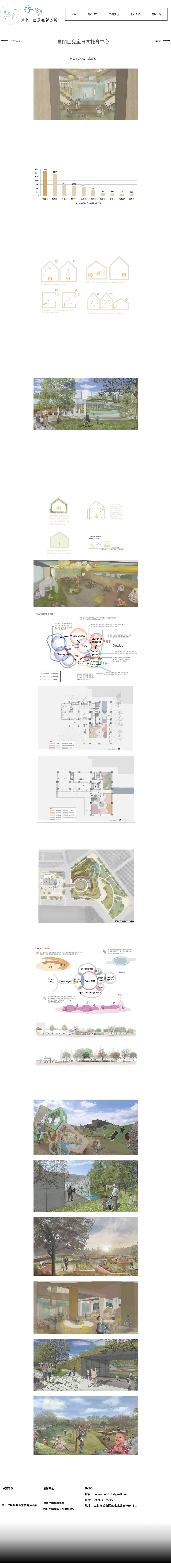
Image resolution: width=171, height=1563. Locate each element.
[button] (92, 14)
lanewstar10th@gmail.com (111, 1494)
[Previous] (15, 40)
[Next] (157, 40)
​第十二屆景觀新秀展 (39, 20)
